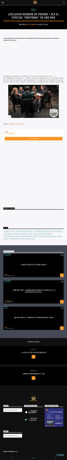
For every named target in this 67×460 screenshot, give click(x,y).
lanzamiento (8, 234)
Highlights (7, 282)
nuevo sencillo (27, 236)
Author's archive (33, 139)
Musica (33, 10)
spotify (6, 239)
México (18, 236)
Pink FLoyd (42, 236)
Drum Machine (40, 231)
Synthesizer (14, 239)
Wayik (16, 451)
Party (35, 236)
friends (12, 124)
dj (33, 231)
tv (22, 124)
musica (30, 234)
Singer (59, 236)
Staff (6, 274)
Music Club (37, 234)
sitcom (18, 124)
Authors (6, 231)
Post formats (51, 236)
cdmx (12, 231)
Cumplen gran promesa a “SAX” (34, 373)
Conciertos (7, 255)
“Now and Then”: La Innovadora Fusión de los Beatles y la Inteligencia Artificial (34, 291)
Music (5, 308)
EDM (48, 231)
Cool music (28, 231)
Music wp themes (9, 236)
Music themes (47, 234)
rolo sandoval (32, 24)
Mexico (16, 234)
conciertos (19, 231)
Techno (22, 239)
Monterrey (23, 234)
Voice (32, 239)
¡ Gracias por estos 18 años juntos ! (34, 264)
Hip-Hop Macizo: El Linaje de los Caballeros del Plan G (34, 317)
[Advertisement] (15, 174)
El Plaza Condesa (56, 231)
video (27, 239)
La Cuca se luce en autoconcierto (34, 352)
